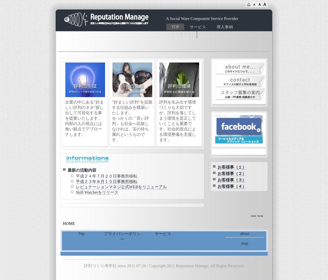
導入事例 (225, 27)
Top (81, 233)
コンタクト (181, 34)
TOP (175, 27)
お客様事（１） (232, 167)
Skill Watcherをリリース (97, 192)
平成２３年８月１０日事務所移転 (106, 181)
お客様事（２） (232, 173)
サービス (198, 27)
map (244, 243)
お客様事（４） (232, 186)
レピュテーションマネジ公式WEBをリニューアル (121, 187)
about (244, 233)
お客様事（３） (232, 180)
